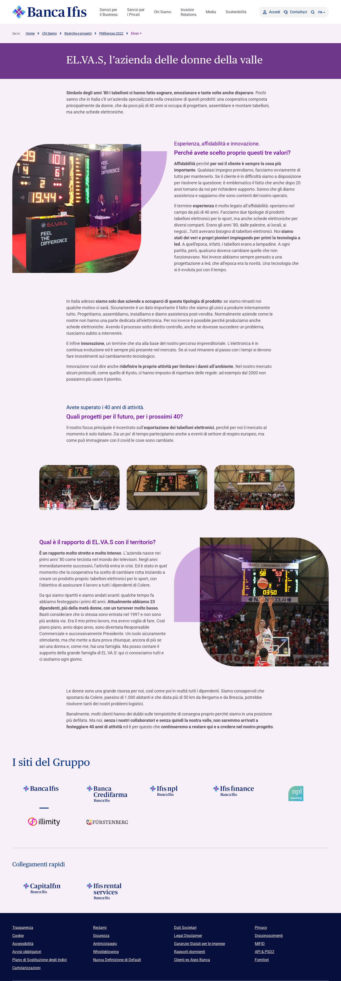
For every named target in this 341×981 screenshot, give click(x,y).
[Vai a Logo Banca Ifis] (44, 793)
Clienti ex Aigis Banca (192, 959)
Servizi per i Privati (135, 12)
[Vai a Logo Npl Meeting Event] (297, 793)
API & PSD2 (264, 951)
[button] (312, 12)
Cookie (18, 935)
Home (30, 33)
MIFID (260, 943)
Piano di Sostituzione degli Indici (39, 959)
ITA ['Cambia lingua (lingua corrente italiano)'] (321, 12)
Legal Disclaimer (188, 935)
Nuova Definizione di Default (117, 959)
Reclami (100, 927)
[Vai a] (170, 793)
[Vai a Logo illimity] (44, 825)
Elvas (135, 33)
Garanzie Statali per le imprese (199, 943)
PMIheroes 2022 (111, 33)
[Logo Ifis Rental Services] (107, 891)
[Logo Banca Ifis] (49, 11)
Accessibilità (22, 943)
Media (211, 12)
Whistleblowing (106, 951)
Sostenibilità (236, 12)
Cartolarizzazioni (26, 967)
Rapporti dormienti (189, 951)
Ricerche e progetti (78, 33)
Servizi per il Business (109, 12)
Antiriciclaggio (105, 943)
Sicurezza (101, 935)
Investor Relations (188, 12)
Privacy (261, 927)
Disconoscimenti (269, 935)
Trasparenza (22, 927)
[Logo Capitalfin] (44, 891)
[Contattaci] (295, 12)
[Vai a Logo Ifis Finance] (233, 793)
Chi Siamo (162, 12)
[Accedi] (271, 12)
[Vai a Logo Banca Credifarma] (107, 793)
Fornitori (262, 959)
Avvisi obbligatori (26, 951)
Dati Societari (185, 927)
